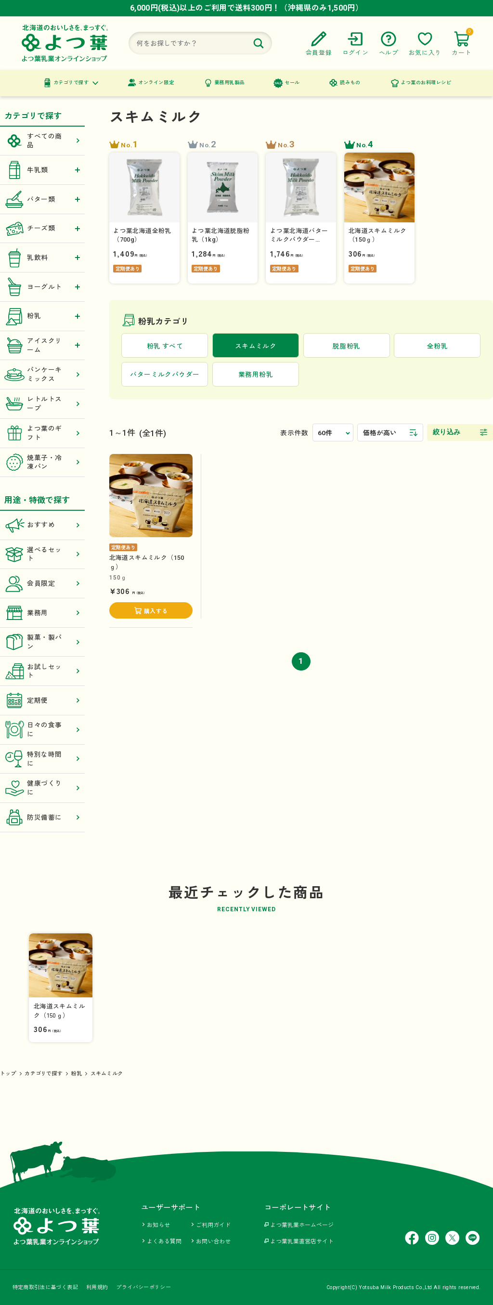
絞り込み (447, 432)
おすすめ (42, 525)
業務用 (42, 613)
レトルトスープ (42, 404)
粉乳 (76, 1074)
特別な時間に (42, 759)
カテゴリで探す (71, 82)
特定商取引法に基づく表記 (45, 1287)
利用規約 (97, 1287)
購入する (156, 611)
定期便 (42, 700)
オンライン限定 (156, 82)
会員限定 (42, 583)
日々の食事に (42, 729)
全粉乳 (437, 346)
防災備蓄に (42, 817)
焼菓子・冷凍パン (42, 462)
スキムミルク (107, 1074)
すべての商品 (42, 140)
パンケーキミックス (42, 374)
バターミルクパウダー (164, 374)
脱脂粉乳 (347, 346)
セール (292, 82)
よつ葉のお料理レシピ (426, 82)
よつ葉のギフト (42, 433)
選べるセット (42, 554)
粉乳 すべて (165, 346)
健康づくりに (42, 788)
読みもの (350, 82)
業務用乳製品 (229, 82)
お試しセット (42, 671)
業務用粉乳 (255, 374)
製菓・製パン (42, 642)
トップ (8, 1074)
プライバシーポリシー (143, 1287)
